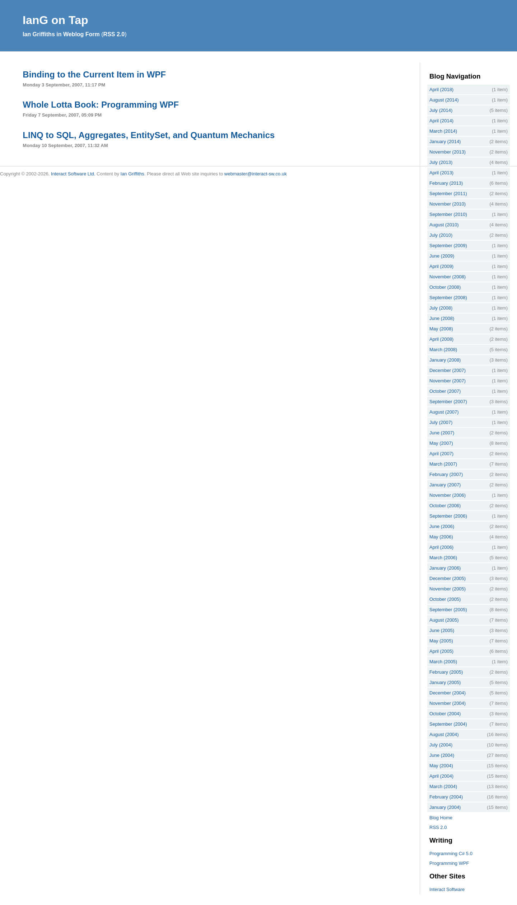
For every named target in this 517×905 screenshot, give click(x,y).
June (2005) (441, 630)
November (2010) (447, 204)
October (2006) (445, 505)
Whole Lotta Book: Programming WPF (101, 104)
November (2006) (447, 495)
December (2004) (447, 693)
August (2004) (444, 734)
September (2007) (448, 401)
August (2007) (444, 412)
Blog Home (440, 817)
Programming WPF (449, 863)
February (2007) (446, 474)
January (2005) (445, 682)
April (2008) (441, 339)
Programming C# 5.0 (450, 853)
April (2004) (441, 776)
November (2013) (447, 152)
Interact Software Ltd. (73, 173)
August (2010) (444, 224)
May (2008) (441, 328)
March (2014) (443, 131)
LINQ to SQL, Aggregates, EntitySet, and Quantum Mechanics (149, 135)
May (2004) (441, 765)
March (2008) (443, 349)
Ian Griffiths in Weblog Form (61, 34)
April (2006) (441, 547)
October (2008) (445, 287)
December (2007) (447, 370)
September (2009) (448, 245)
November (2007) (447, 380)
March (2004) (443, 786)
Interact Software (447, 889)
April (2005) (441, 651)
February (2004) (446, 797)
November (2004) (447, 703)
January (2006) (445, 568)
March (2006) (443, 557)
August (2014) (444, 100)
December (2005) (447, 578)
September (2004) (448, 724)
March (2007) (443, 464)
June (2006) (441, 526)
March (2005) (443, 661)
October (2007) (445, 391)
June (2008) (441, 318)
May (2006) (441, 536)
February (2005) (446, 672)
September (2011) (448, 193)
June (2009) (441, 256)
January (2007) (445, 484)
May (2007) (441, 443)
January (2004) (445, 807)
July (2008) (440, 308)
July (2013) (440, 162)
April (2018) (441, 89)
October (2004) (445, 713)
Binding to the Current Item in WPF (94, 74)
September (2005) (448, 609)
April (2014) (441, 120)
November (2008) (447, 276)
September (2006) (448, 516)
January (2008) (445, 360)
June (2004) (441, 755)
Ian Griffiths (132, 173)
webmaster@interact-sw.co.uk (255, 173)
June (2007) (441, 432)
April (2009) (441, 266)
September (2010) (448, 214)
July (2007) (440, 422)
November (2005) (447, 588)
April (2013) (441, 172)
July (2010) (440, 235)
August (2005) (444, 620)
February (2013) (446, 183)
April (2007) (441, 453)
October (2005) (445, 599)
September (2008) (448, 297)
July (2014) (440, 110)
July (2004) (440, 745)
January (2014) (445, 141)
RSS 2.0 (114, 34)
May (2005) (441, 641)
